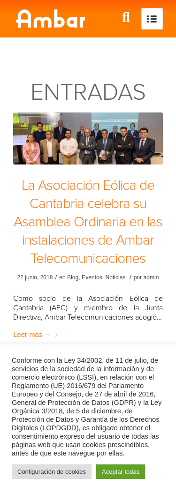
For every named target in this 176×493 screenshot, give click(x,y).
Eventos (92, 277)
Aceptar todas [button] (120, 471)
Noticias (116, 277)
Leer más (37, 334)
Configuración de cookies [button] (51, 471)
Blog (72, 277)
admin (151, 277)
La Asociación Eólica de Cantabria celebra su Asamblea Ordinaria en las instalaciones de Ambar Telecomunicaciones (88, 222)
